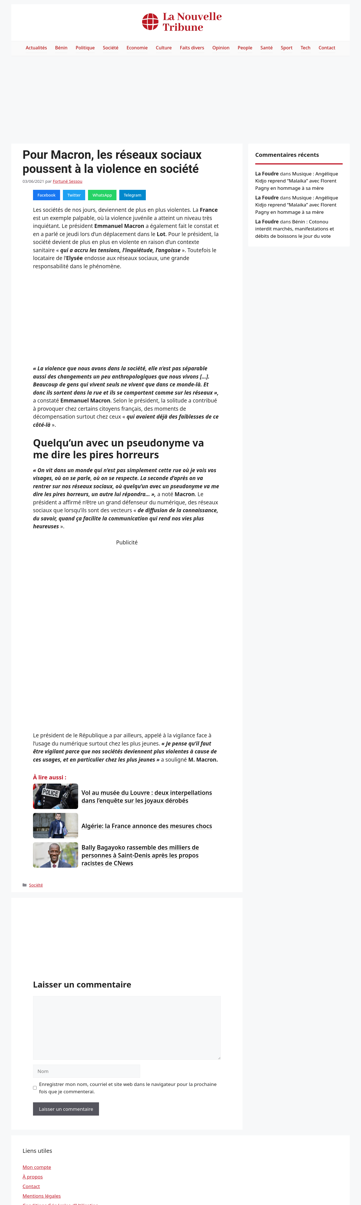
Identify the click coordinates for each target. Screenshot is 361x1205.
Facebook (47, 195)
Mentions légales (42, 1196)
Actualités (36, 48)
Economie (137, 48)
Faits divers (192, 48)
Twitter (74, 195)
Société (110, 48)
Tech (306, 48)
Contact (327, 48)
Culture (164, 48)
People (245, 48)
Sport (286, 48)
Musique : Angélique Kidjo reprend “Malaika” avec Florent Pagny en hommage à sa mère (296, 180)
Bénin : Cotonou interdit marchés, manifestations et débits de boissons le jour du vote (294, 228)
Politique (85, 48)
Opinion (221, 48)
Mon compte (37, 1167)
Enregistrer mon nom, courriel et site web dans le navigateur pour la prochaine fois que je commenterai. (128, 1088)
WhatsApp (102, 195)
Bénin (61, 48)
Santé (267, 48)
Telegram (132, 195)
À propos (33, 1176)
